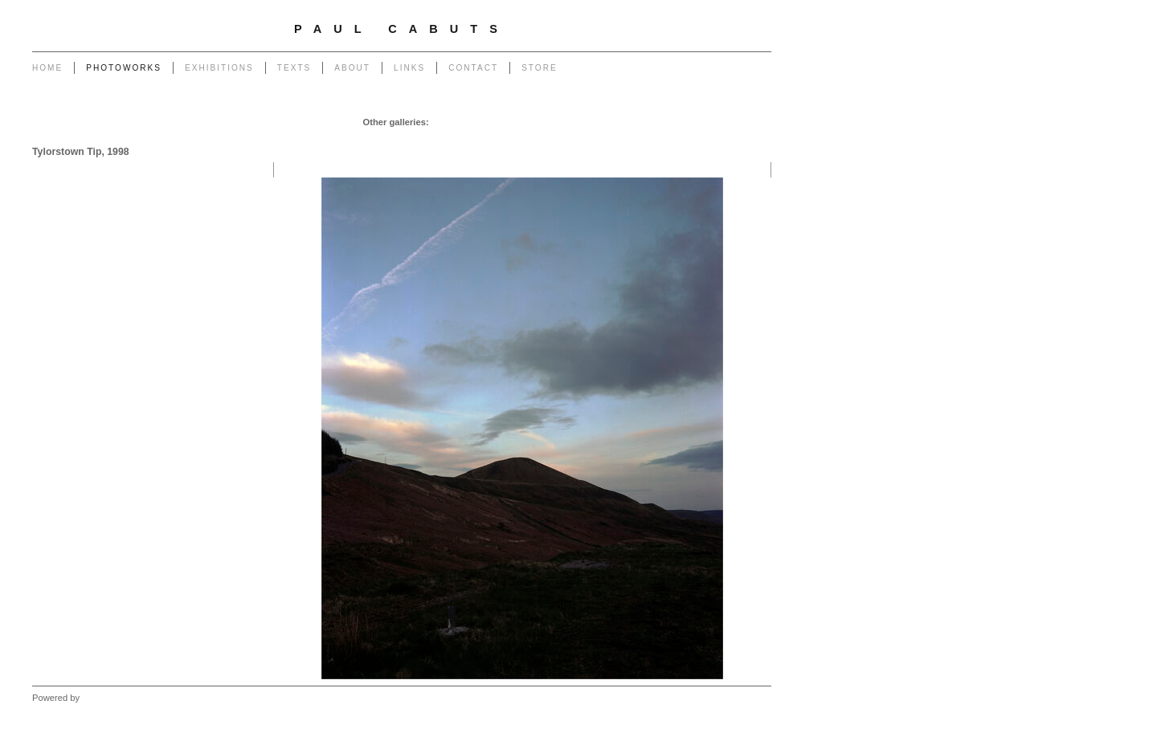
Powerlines (599, 122)
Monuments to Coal (331, 138)
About (352, 67)
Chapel (485, 122)
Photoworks (123, 67)
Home (47, 67)
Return (467, 138)
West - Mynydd (736, 138)
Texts (294, 67)
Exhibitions (219, 67)
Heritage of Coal (523, 138)
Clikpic (95, 697)
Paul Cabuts (401, 28)
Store (539, 67)
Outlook (582, 138)
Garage (448, 122)
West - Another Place (723, 154)
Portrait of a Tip (412, 138)
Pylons (522, 122)
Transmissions (661, 122)
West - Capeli (669, 138)
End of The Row (734, 122)
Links (409, 67)
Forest (620, 138)
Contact (473, 67)
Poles (556, 122)
